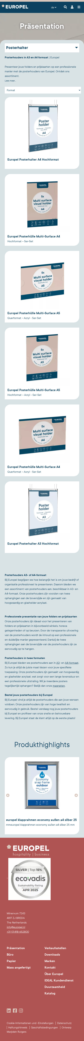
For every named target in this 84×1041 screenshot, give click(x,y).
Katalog (50, 993)
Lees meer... (10, 80)
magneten (59, 685)
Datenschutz (64, 1023)
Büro (10, 955)
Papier (11, 961)
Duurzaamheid (55, 987)
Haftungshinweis (17, 1027)
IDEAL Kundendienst (59, 980)
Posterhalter (17, 47)
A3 (58, 662)
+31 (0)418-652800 (18, 931)
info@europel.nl (16, 927)
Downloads (52, 955)
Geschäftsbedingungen (44, 1027)
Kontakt (50, 967)
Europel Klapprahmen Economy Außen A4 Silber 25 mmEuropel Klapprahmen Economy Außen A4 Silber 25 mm (41, 822)
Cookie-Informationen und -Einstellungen (30, 1023)
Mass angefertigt (19, 967)
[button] (7, 795)
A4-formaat (71, 662)
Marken (50, 961)
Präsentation (16, 948)
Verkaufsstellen (55, 948)
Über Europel (54, 974)
